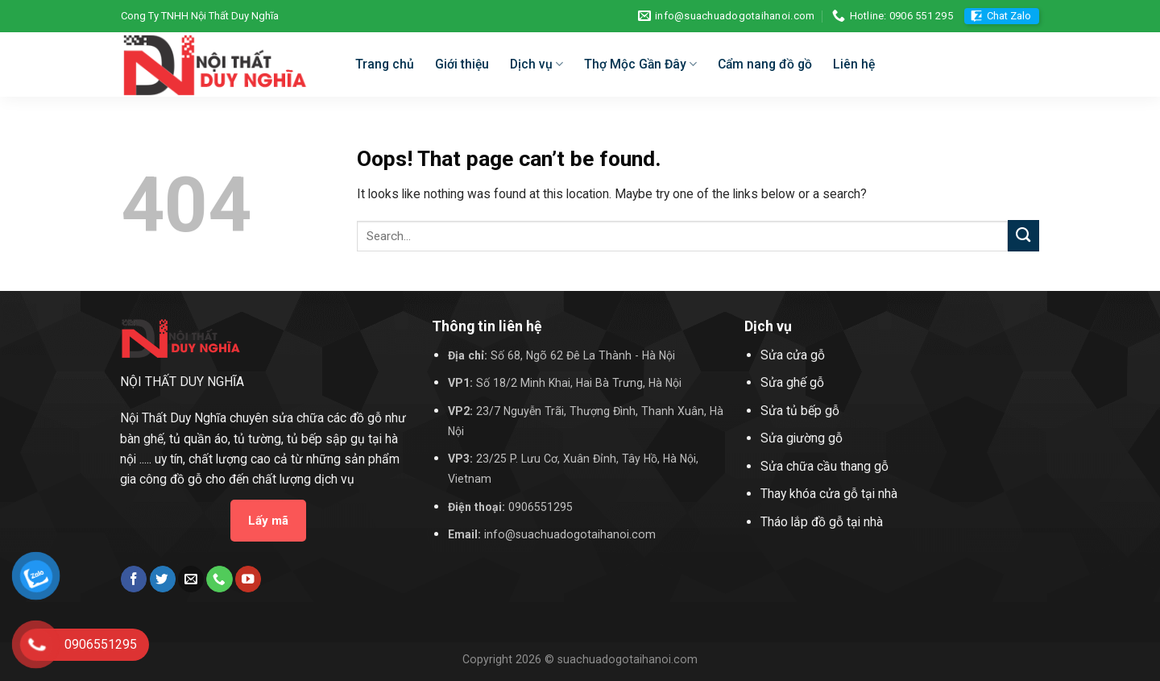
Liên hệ (854, 64)
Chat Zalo (1009, 16)
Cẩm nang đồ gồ (765, 64)
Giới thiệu (462, 64)
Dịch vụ (536, 64)
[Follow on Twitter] (163, 579)
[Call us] (219, 579)
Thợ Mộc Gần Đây (640, 64)
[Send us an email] (191, 579)
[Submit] (1023, 235)
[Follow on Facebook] (134, 579)
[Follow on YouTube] (248, 579)
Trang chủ (384, 64)
